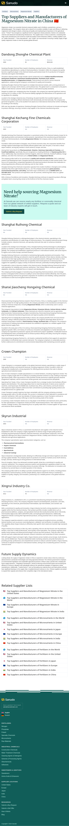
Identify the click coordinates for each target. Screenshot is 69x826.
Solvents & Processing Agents (12, 759)
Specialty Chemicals (8, 735)
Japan (4, 791)
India (3, 794)
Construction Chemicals (9, 750)
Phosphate (5, 729)
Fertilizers (5, 11)
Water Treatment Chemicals (11, 753)
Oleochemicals (6, 762)
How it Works (6, 811)
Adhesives (5, 764)
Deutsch (7, 715)
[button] (65, 3)
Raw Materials (6, 741)
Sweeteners (5, 773)
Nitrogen (4, 726)
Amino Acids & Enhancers (10, 776)
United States (6, 785)
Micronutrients (14, 11)
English (7, 712)
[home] (9, 3)
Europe (4, 788)
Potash (4, 732)
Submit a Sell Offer (8, 808)
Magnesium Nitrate (26, 11)
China (3, 797)
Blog (3, 814)
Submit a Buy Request (14, 211)
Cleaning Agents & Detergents (12, 756)
